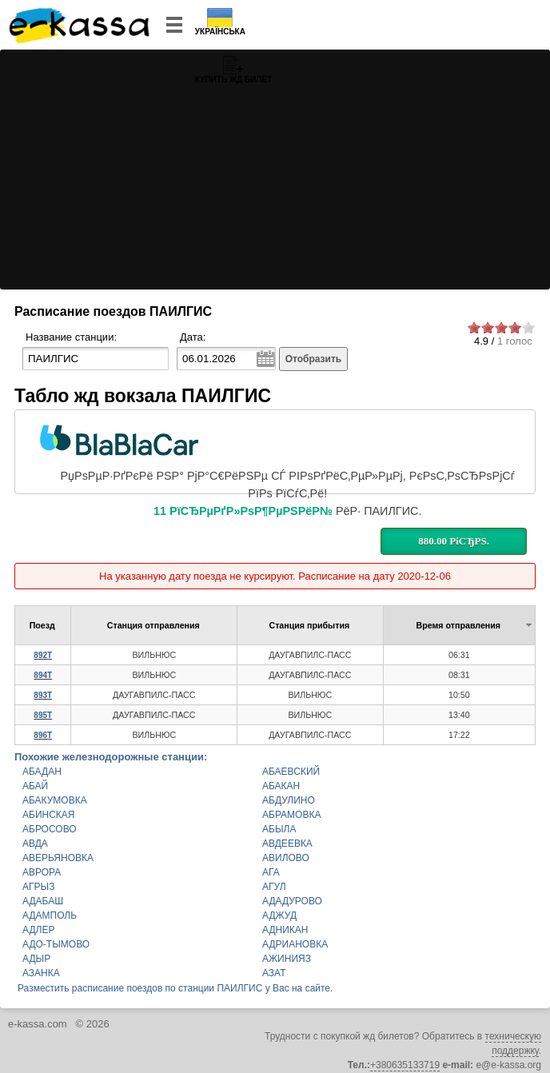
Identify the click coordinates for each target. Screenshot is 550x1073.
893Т (43, 695)
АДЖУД (279, 915)
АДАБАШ (42, 901)
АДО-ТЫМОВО (56, 944)
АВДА (35, 843)
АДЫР (36, 958)
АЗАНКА (41, 973)
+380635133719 (405, 1065)
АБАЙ (35, 786)
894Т (43, 675)
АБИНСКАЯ (48, 814)
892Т (43, 655)
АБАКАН (281, 786)
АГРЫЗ (38, 886)
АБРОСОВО (49, 829)
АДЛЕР (38, 929)
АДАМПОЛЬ (49, 915)
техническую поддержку (513, 1043)
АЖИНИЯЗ (286, 958)
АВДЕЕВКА (287, 843)
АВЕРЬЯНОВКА (58, 858)
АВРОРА (41, 872)
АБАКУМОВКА (54, 800)
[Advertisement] (275, 169)
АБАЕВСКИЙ (291, 771)
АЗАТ (274, 973)
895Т (43, 715)
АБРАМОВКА (291, 814)
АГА (271, 872)
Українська (220, 31)
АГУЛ (274, 886)
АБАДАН (42, 771)
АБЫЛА (279, 829)
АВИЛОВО (285, 858)
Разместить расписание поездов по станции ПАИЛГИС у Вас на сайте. (175, 988)
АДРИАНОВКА (295, 944)
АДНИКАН (285, 929)
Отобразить (313, 359)
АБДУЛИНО (288, 800)
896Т (43, 735)
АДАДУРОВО (292, 901)
